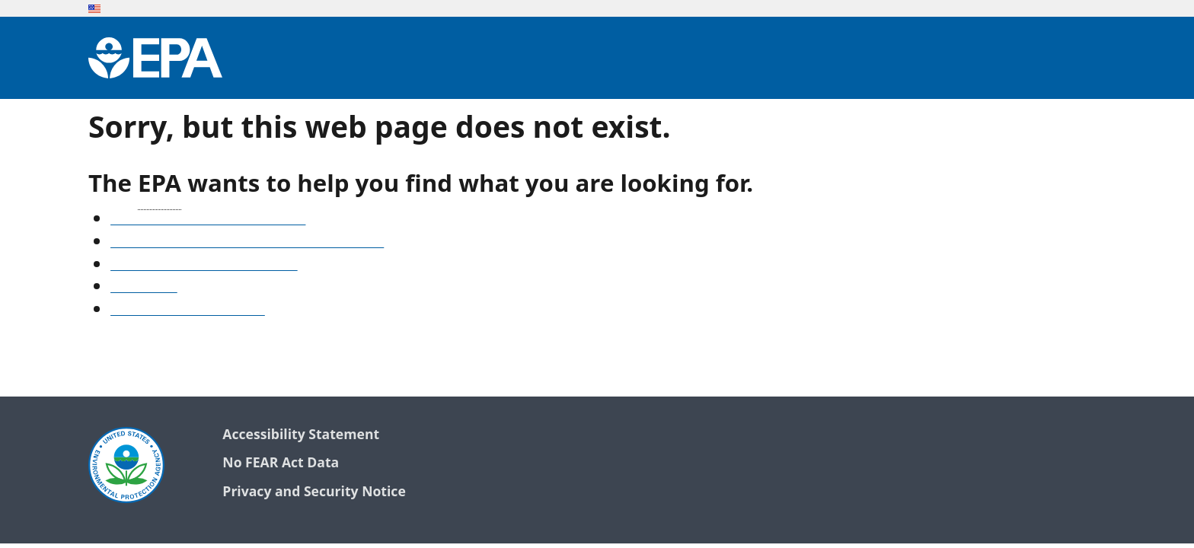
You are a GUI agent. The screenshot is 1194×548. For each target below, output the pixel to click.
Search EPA (143, 287)
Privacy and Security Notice (313, 492)
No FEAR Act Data (280, 463)
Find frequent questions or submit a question (247, 242)
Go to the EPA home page (187, 310)
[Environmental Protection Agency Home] (155, 58)
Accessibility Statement (300, 435)
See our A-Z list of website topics (207, 220)
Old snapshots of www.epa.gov (204, 265)
